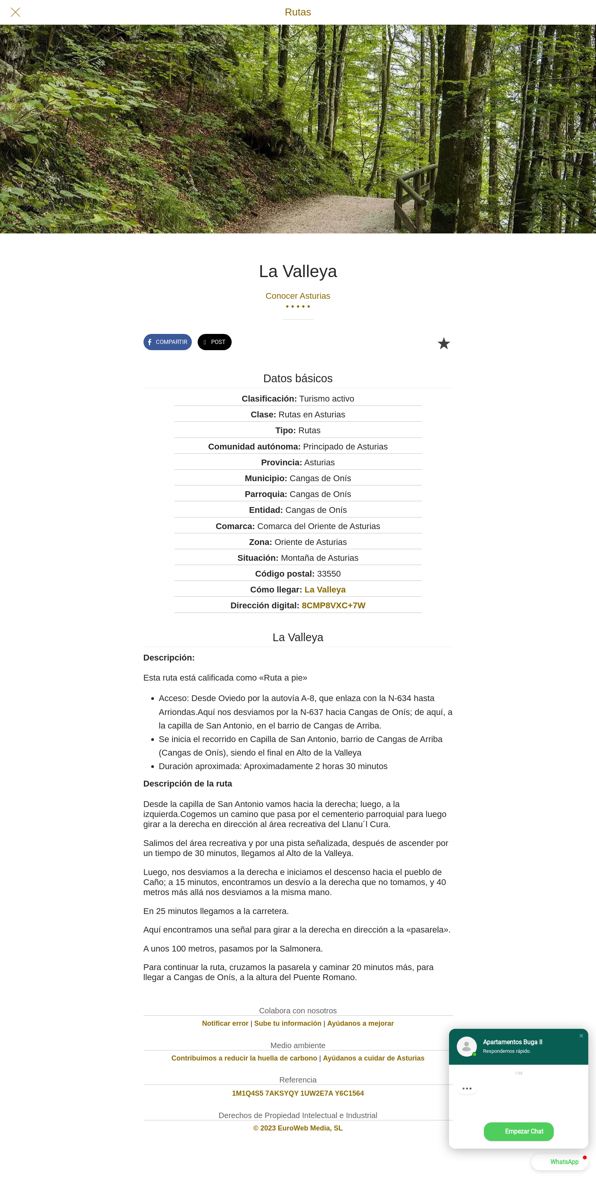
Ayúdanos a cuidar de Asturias (374, 1058)
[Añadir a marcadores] (443, 343)
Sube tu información (287, 1023)
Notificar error (225, 1023)
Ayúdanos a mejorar (360, 1023)
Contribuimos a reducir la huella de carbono (244, 1058)
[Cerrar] (15, 12)
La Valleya (325, 589)
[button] (581, 1036)
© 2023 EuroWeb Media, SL (298, 1128)
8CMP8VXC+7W (333, 605)
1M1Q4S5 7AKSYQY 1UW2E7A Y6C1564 (298, 1093)
